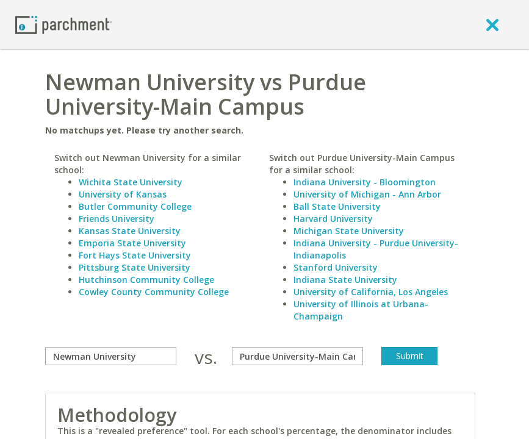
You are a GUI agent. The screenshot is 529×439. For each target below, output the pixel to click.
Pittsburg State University (134, 267)
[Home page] (63, 24)
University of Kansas (123, 194)
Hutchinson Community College (146, 279)
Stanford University (335, 267)
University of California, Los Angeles (370, 292)
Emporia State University (132, 243)
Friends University (116, 218)
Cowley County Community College (154, 292)
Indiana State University (345, 279)
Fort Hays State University (135, 255)
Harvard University (333, 218)
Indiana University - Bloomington (364, 182)
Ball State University (337, 206)
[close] (492, 24)
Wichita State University (130, 182)
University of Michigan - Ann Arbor (367, 194)
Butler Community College (135, 206)
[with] (297, 356)
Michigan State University (348, 231)
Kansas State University (130, 231)
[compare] (110, 356)
